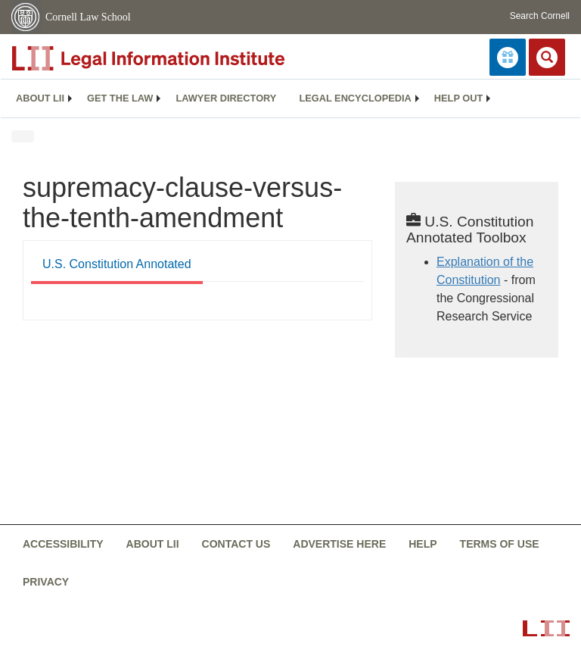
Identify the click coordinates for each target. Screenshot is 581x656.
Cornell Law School (88, 17)
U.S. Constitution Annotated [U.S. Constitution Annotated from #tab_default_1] (116, 264)
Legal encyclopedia (355, 98)
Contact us (236, 544)
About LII (40, 98)
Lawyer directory (226, 98)
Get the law (120, 98)
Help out (458, 98)
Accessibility (63, 544)
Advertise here (339, 544)
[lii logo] (181, 58)
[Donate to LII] (507, 57)
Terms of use (499, 544)
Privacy (46, 582)
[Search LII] (547, 57)
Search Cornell (540, 16)
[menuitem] (40, 98)
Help (423, 544)
